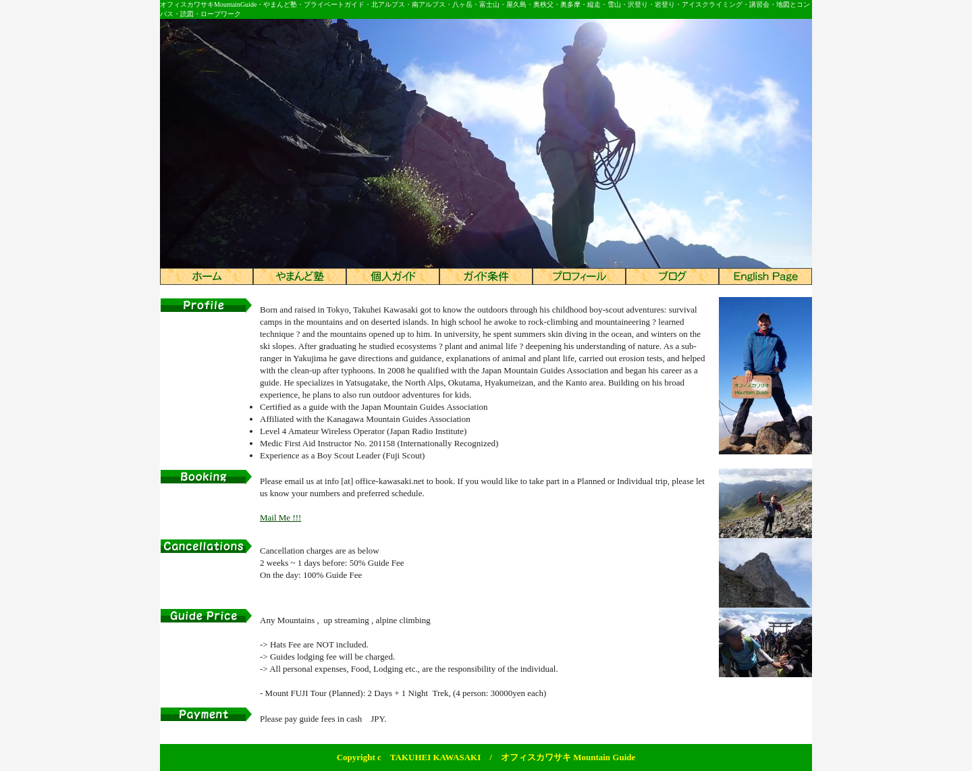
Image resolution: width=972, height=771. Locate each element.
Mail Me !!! (280, 517)
